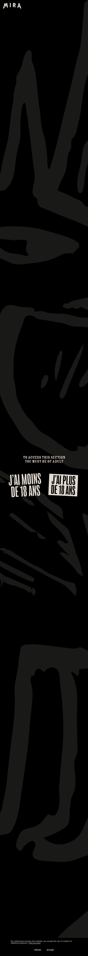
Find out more (34, 943)
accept (50, 949)
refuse (37, 949)
